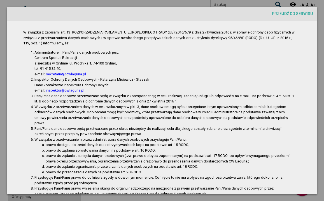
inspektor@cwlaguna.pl (65, 90)
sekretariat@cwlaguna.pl (66, 74)
